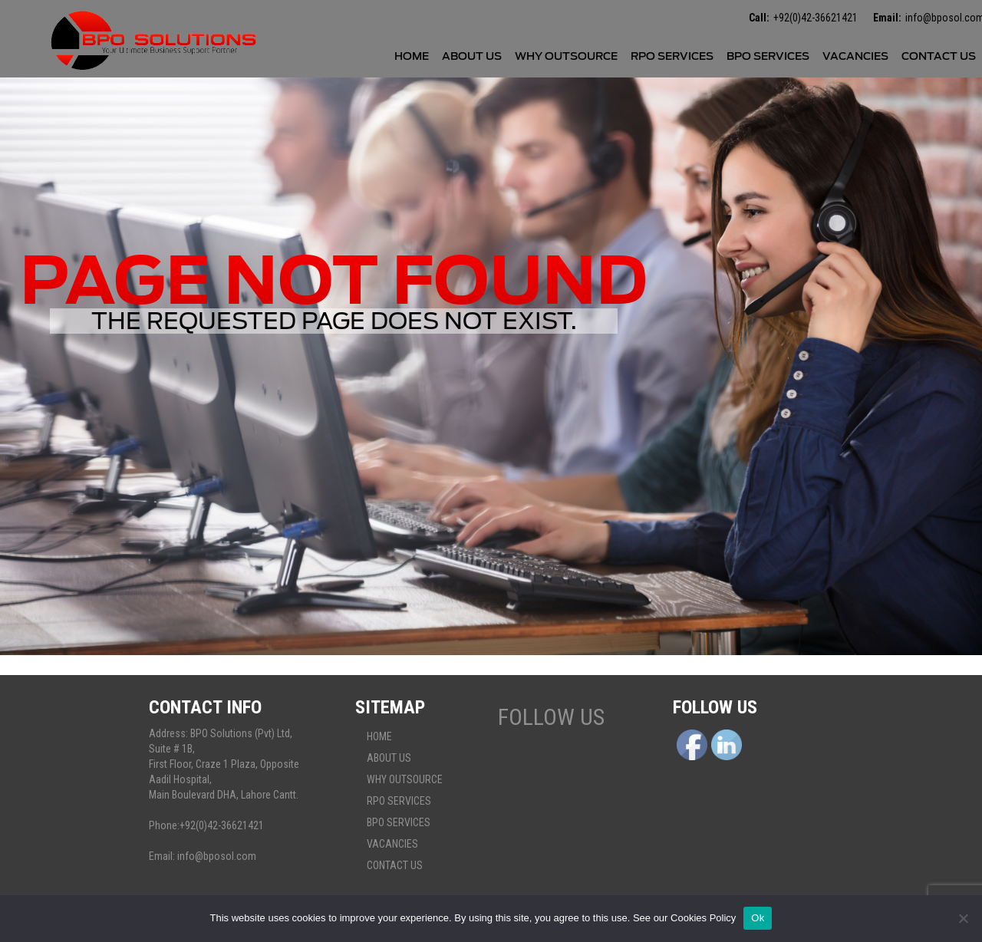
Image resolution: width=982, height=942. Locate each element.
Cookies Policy (703, 918)
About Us (472, 56)
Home (411, 56)
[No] (962, 918)
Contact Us (938, 56)
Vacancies (855, 56)
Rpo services (672, 56)
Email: (887, 18)
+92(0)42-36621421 (815, 18)
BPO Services (768, 56)
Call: (759, 18)
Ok (757, 918)
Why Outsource (566, 56)
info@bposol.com (216, 856)
